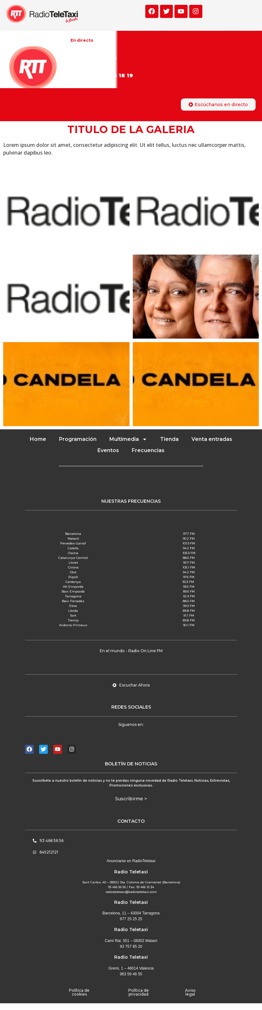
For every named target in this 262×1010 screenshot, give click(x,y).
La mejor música (90, 50)
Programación (78, 439)
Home (38, 439)
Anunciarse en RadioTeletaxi (130, 861)
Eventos (108, 450)
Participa (100, 76)
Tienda (169, 439)
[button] (131, 651)
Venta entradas (211, 439)
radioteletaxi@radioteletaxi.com (131, 892)
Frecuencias (148, 450)
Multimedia (128, 439)
